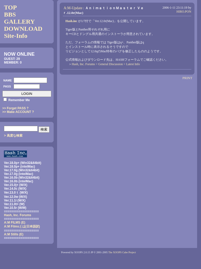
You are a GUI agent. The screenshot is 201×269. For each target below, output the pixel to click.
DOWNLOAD (23, 28)
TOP (10, 7)
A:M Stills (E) (13, 234)
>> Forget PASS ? (15, 108)
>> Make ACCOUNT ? (18, 112)
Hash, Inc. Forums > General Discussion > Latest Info (106, 64)
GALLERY (19, 21)
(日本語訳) (22, 226)
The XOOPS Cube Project (122, 252)
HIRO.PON (183, 11)
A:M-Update (73, 8)
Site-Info (15, 35)
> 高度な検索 (13, 135)
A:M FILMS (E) (14, 222)
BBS (10, 14)
